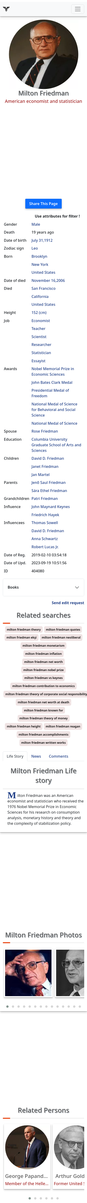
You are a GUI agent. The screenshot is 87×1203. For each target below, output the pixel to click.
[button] (7, 1006)
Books (13, 587)
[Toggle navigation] (77, 9)
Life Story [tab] (15, 756)
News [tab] (36, 756)
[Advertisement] (43, 151)
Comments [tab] (58, 756)
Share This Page (43, 203)
